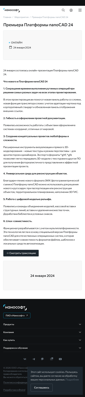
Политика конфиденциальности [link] (20, 382)
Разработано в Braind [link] (14, 389)
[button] (63, 10)
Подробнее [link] (72, 379)
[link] (11, 10)
